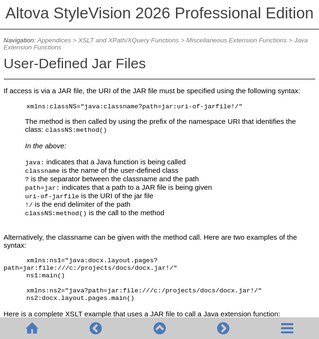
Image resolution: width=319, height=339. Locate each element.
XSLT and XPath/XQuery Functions (128, 40)
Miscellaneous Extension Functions (236, 40)
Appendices (54, 40)
